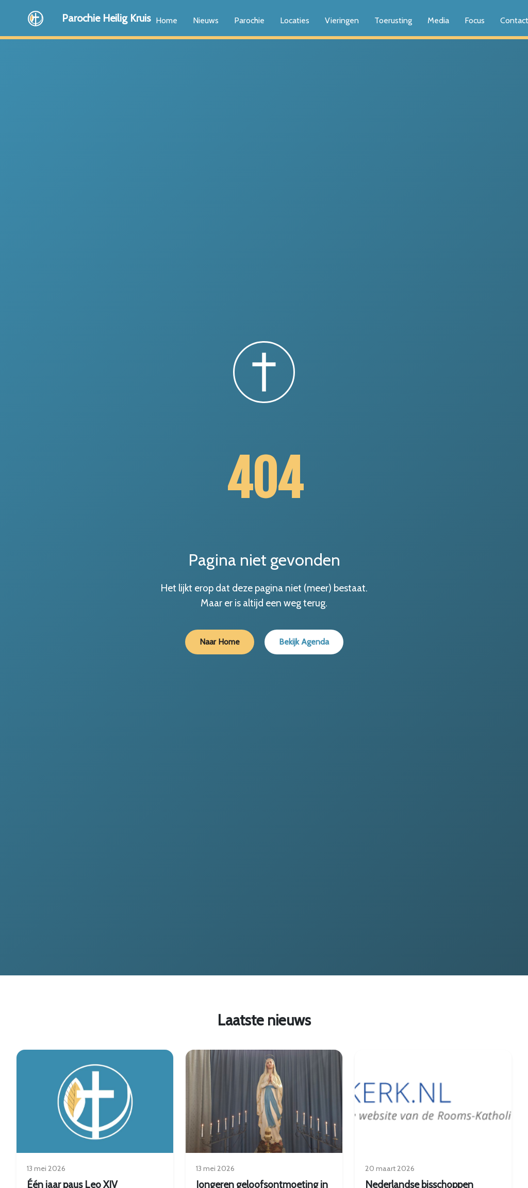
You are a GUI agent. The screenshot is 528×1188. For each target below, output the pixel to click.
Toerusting (393, 20)
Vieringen (342, 20)
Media (438, 20)
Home (166, 20)
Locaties (294, 20)
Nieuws (206, 20)
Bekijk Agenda (304, 642)
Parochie (249, 20)
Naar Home (220, 642)
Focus (475, 20)
